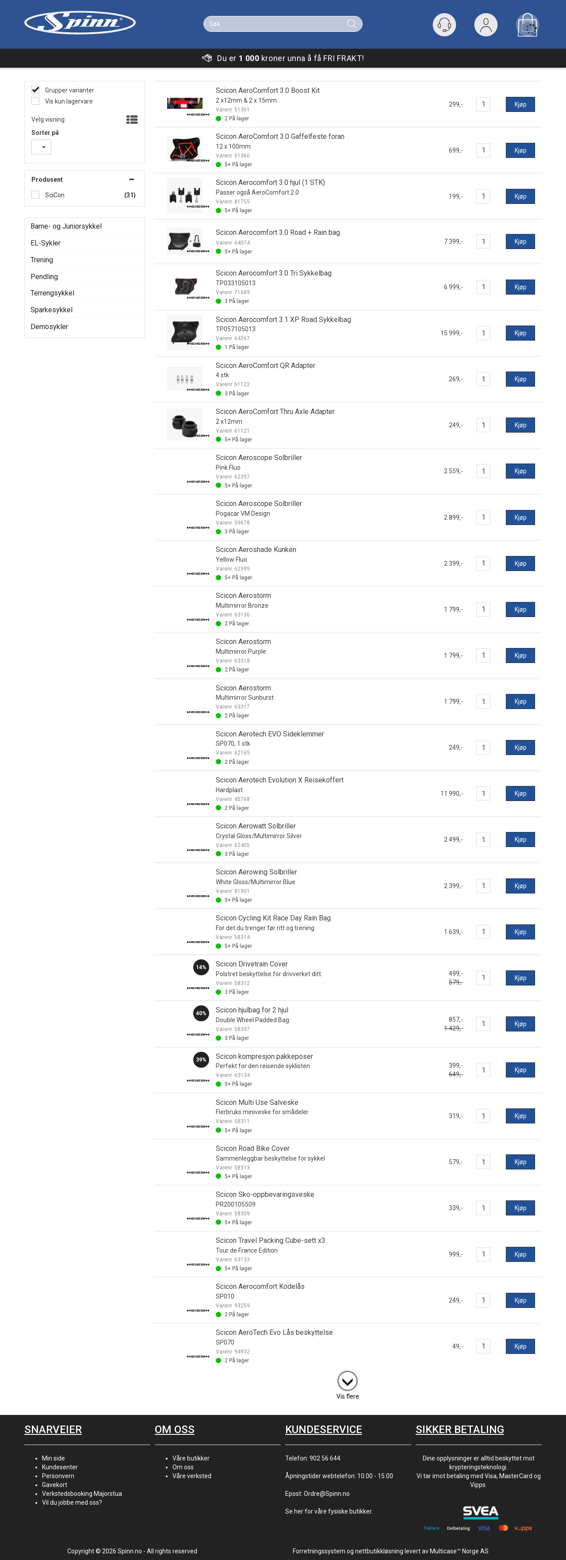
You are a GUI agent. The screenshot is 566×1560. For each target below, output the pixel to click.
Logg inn (486, 27)
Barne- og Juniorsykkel (66, 226)
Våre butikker (191, 1458)
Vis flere (348, 1396)
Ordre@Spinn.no (327, 1493)
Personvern (58, 1476)
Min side (53, 1458)
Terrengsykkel (52, 293)
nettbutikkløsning (379, 1551)
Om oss (183, 1467)
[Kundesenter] (444, 25)
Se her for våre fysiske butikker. (329, 1511)
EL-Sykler (46, 243)
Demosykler (49, 326)
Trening (42, 260)
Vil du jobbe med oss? (72, 1502)
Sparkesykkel (52, 310)
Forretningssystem (319, 1551)
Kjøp (521, 104)
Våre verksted (191, 1476)
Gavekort (54, 1484)
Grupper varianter (69, 90)
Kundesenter (60, 1467)
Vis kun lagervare (68, 101)
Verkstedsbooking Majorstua (82, 1493)
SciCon (54, 195)
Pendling (44, 276)
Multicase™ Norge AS (459, 1551)
